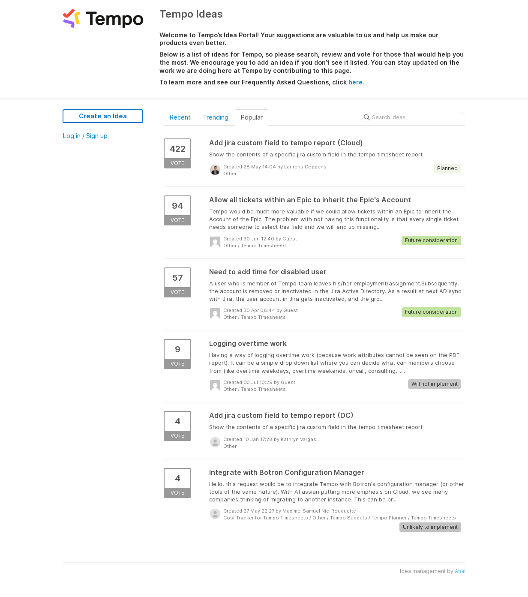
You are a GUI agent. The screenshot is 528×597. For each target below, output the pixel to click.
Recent (180, 117)
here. (356, 82)
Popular (251, 117)
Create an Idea (103, 116)
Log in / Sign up (85, 136)
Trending (215, 117)
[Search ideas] (413, 117)
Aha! (460, 571)
